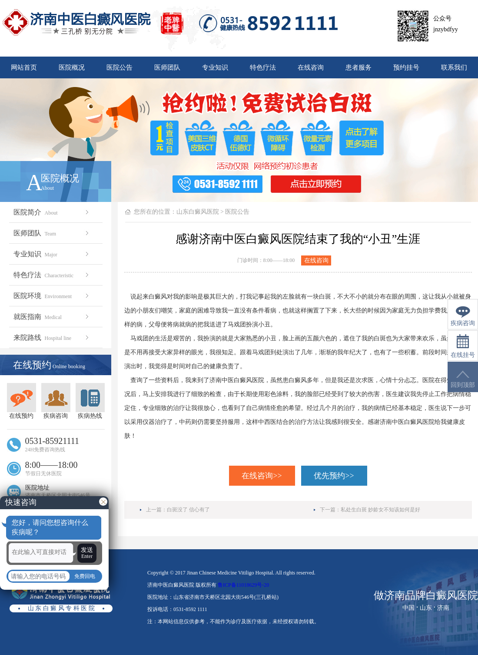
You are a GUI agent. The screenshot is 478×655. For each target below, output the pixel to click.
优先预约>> (334, 475)
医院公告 (119, 67)
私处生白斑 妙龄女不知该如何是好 (380, 510)
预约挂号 (406, 67)
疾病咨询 (55, 401)
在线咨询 (311, 67)
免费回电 (84, 576)
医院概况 (72, 67)
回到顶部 (463, 379)
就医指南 (51, 316)
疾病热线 (90, 401)
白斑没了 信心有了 (188, 510)
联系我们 (454, 67)
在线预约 (21, 401)
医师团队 (167, 67)
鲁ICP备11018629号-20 (243, 585)
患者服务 (358, 67)
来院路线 (51, 337)
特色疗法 (263, 67)
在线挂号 (463, 346)
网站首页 (24, 67)
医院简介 (51, 212)
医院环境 (51, 295)
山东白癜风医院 (197, 211)
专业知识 (215, 67)
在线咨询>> (262, 475)
